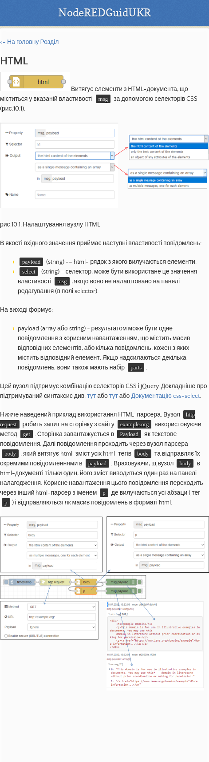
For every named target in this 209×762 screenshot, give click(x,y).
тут (91, 396)
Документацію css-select (165, 396)
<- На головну (19, 42)
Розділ (49, 42)
